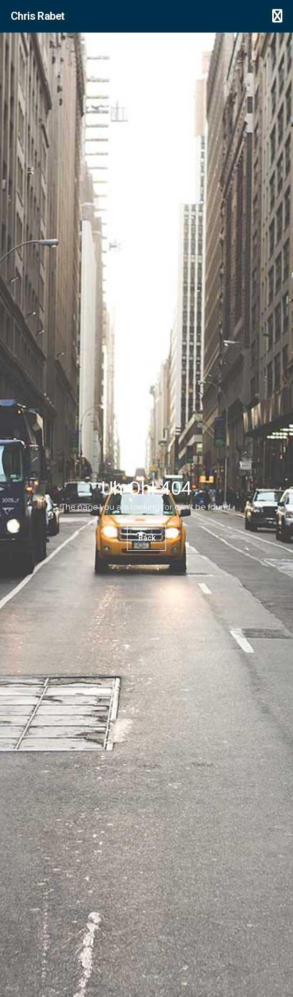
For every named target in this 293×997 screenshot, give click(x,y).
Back (146, 538)
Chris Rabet (37, 16)
